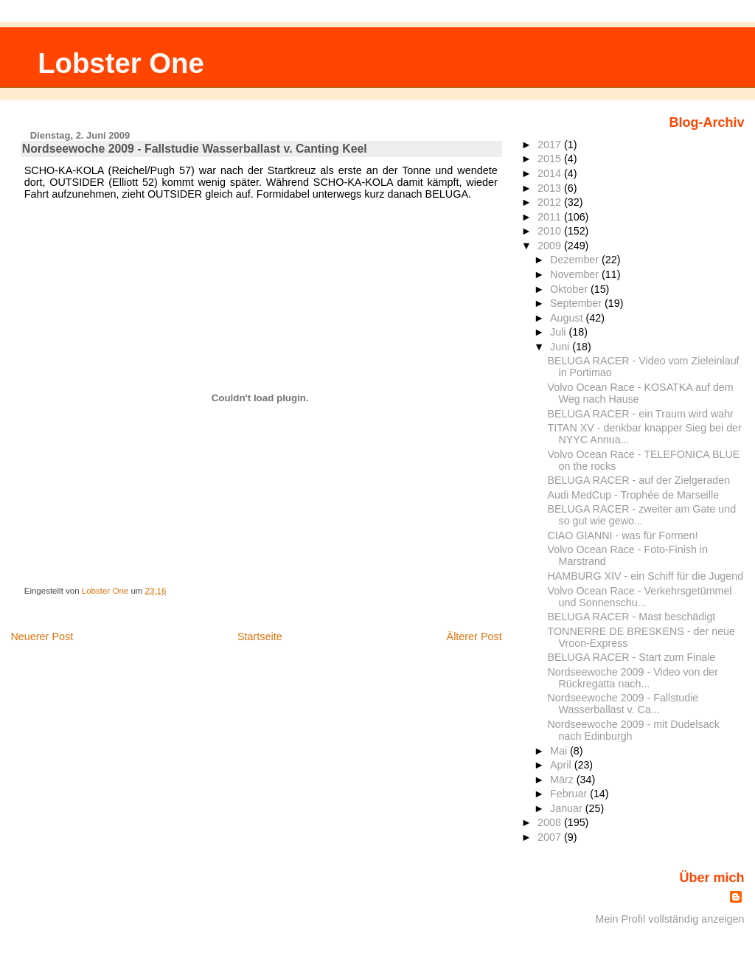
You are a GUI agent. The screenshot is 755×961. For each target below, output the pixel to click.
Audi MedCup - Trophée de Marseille (634, 495)
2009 (550, 245)
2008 (550, 822)
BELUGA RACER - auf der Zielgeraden (639, 480)
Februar (570, 793)
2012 (550, 202)
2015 (550, 158)
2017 (550, 144)
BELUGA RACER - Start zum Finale (632, 657)
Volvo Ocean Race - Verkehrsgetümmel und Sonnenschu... (640, 596)
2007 (550, 837)
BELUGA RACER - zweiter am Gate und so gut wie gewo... (642, 515)
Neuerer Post (41, 636)
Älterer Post (474, 636)
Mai (560, 751)
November (576, 274)
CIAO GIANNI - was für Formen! (623, 535)
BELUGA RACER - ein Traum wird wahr (641, 414)
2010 (550, 231)
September (577, 303)
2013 (550, 188)
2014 (550, 173)
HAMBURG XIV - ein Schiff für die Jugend (646, 576)
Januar (567, 808)
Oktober (570, 289)
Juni (561, 347)
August (568, 318)
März (563, 779)
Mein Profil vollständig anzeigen (669, 919)
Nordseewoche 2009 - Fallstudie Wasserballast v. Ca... (623, 703)
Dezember (576, 260)
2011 (550, 217)
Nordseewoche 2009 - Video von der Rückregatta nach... (633, 678)
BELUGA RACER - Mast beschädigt (632, 616)
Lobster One (121, 63)
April (562, 765)
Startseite (259, 636)
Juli (559, 332)
